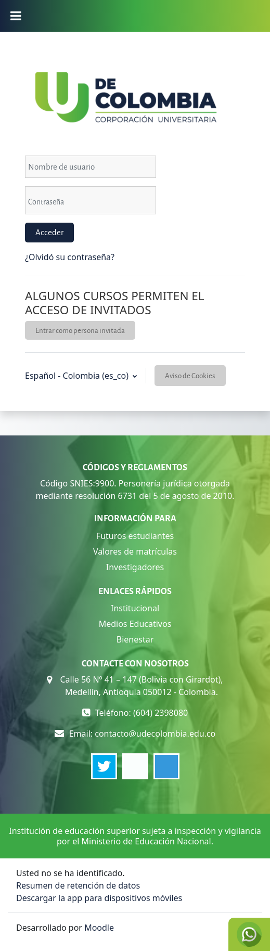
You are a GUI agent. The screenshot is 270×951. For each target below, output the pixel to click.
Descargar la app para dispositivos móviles (99, 898)
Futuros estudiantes (135, 536)
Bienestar (135, 639)
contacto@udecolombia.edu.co (155, 733)
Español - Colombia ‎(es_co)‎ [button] (78, 375)
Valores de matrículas (135, 551)
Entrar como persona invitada (80, 330)
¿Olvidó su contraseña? (69, 257)
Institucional (135, 608)
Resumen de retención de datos (78, 885)
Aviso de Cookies (190, 375)
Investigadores (135, 567)
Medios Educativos (135, 623)
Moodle (99, 927)
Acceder (49, 232)
